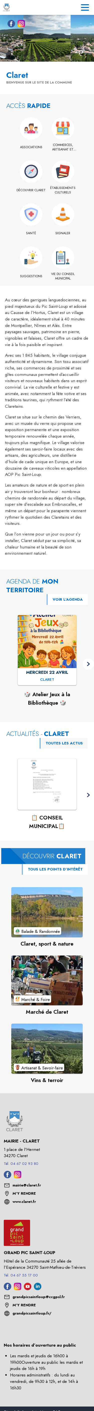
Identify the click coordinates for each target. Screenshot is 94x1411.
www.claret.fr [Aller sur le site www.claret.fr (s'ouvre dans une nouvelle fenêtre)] (24, 1201)
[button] (88, 664)
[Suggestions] (31, 276)
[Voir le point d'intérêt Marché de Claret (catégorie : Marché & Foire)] (47, 980)
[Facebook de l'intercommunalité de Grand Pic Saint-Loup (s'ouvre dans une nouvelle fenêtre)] (7, 1289)
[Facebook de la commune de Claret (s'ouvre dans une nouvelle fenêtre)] (10, 24)
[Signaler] (63, 233)
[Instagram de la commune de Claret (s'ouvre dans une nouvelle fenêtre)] (20, 24)
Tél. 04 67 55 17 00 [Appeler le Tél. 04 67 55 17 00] (21, 1275)
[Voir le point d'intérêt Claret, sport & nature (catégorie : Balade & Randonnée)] (47, 912)
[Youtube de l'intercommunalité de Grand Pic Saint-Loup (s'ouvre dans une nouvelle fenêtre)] (27, 1289)
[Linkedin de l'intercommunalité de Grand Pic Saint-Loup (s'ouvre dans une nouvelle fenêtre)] (37, 1289)
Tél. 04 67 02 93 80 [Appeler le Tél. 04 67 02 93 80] (21, 1163)
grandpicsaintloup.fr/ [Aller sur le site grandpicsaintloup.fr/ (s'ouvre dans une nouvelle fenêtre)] (32, 1313)
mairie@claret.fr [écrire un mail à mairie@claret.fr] (27, 1185)
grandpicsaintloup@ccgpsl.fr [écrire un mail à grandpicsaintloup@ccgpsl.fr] (39, 1297)
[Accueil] (7, 7)
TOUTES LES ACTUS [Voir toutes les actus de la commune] (64, 743)
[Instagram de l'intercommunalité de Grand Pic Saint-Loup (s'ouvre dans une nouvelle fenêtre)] (17, 1289)
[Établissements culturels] (63, 190)
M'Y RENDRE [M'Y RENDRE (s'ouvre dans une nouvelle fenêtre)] (24, 1193)
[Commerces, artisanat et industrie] (63, 147)
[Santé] (31, 233)
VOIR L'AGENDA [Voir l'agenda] (68, 599)
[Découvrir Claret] (31, 190)
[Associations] (31, 147)
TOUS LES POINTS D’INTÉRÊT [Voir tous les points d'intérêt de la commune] (55, 869)
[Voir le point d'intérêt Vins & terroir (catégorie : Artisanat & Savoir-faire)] (47, 1048)
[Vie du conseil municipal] (63, 276)
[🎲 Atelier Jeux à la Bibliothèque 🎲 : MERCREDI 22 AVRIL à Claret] (47, 680)
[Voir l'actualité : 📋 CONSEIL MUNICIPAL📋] (47, 784)
